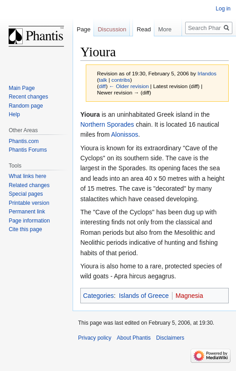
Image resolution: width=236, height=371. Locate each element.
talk (103, 80)
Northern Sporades (107, 124)
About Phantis (134, 338)
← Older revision (129, 86)
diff (102, 86)
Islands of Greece (144, 295)
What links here (27, 176)
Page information (29, 221)
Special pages (26, 194)
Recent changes (28, 97)
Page (83, 29)
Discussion (112, 29)
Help (14, 114)
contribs (121, 80)
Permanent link (27, 211)
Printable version (29, 203)
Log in (223, 8)
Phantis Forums (28, 150)
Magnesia (189, 295)
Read (139, 47)
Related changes (29, 185)
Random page (26, 106)
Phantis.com (24, 141)
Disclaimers (170, 338)
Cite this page (25, 229)
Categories (98, 295)
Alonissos (124, 134)
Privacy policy (94, 338)
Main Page (21, 88)
